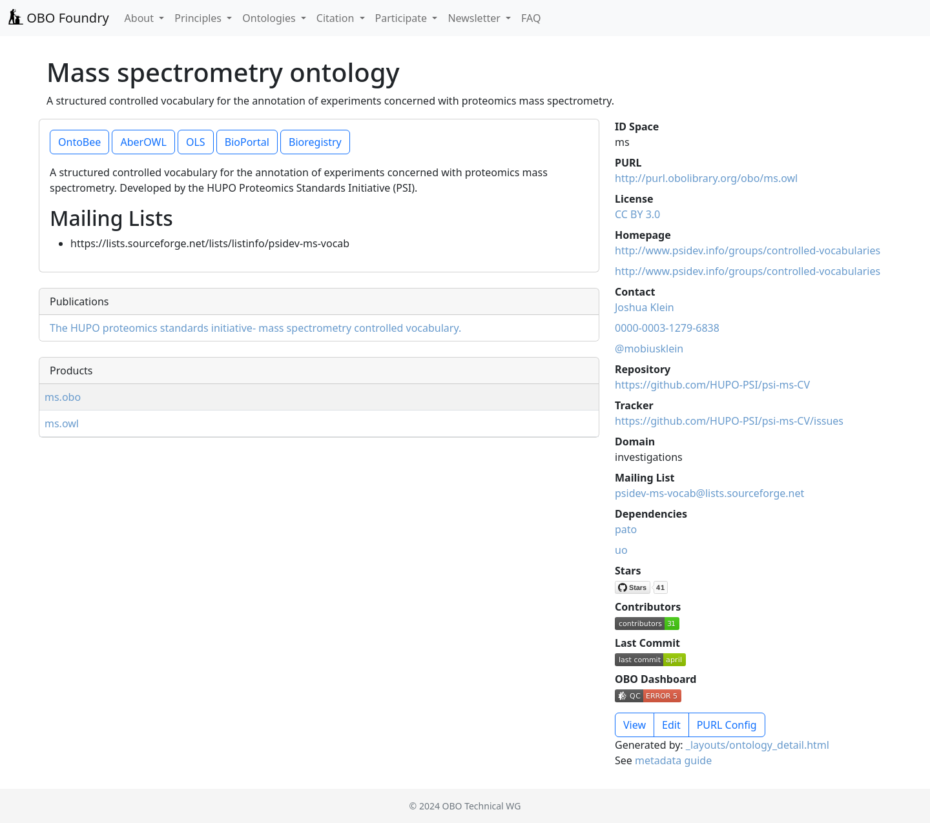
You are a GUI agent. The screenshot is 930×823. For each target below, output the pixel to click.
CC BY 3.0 (637, 214)
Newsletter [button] (475, 18)
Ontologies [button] (270, 18)
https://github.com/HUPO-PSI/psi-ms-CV (712, 385)
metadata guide (673, 760)
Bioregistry (315, 142)
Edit (671, 725)
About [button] (141, 18)
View (634, 725)
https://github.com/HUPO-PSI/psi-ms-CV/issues (729, 421)
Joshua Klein (644, 307)
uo (621, 550)
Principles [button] (199, 18)
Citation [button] (336, 18)
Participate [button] (402, 18)
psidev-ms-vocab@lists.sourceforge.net (709, 493)
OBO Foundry (58, 17)
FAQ (531, 18)
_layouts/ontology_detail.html (757, 745)
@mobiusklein (649, 348)
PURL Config (727, 725)
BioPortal (247, 142)
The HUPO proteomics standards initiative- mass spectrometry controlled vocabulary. (255, 328)
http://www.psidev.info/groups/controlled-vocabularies (747, 250)
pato (626, 529)
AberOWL (143, 142)
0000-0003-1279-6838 (667, 328)
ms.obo (63, 397)
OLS (195, 142)
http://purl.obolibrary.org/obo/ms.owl (706, 178)
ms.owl (62, 423)
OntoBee (79, 142)
